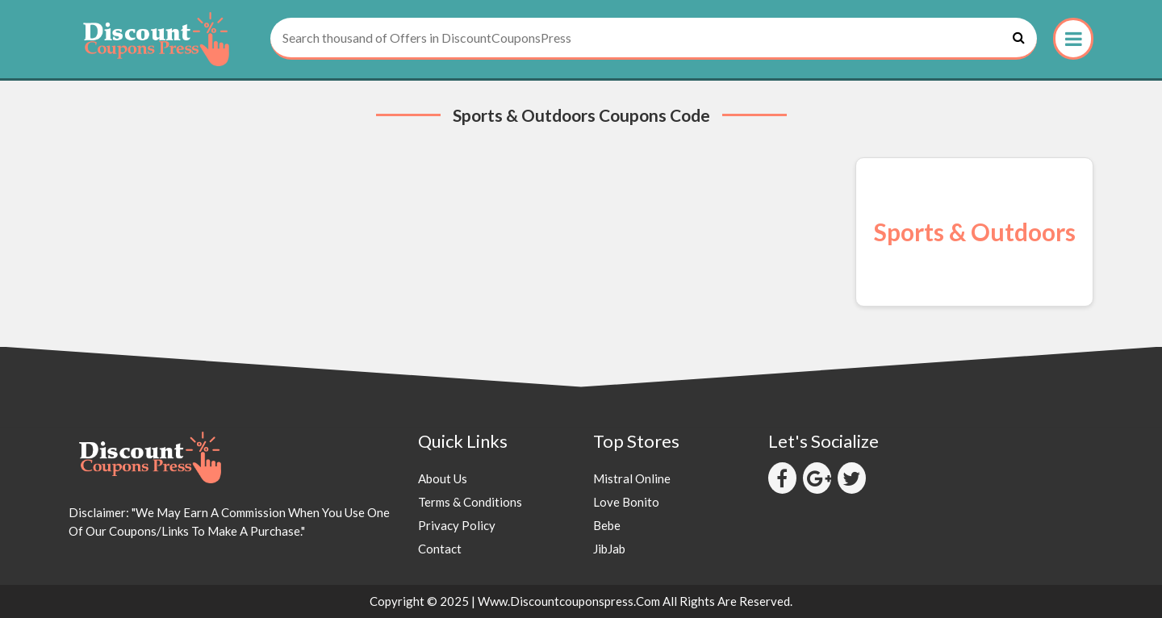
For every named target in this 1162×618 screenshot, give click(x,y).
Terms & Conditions (470, 502)
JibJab (609, 548)
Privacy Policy (456, 525)
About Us (442, 478)
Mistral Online (632, 478)
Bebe (607, 525)
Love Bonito (626, 502)
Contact (440, 548)
